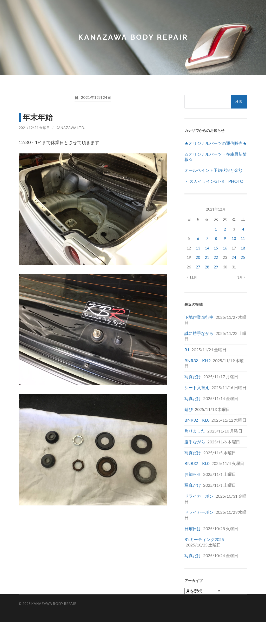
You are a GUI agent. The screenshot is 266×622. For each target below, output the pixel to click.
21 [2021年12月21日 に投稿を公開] (207, 257)
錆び (188, 409)
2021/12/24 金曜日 (34, 128)
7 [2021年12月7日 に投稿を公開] (207, 238)
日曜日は (192, 528)
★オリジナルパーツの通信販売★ (215, 143)
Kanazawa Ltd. (70, 128)
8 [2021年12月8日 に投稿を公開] (216, 238)
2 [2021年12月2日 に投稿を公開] (225, 229)
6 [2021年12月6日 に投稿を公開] (198, 238)
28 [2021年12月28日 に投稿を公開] (207, 267)
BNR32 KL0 (196, 419)
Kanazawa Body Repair (133, 37)
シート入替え (196, 387)
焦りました (194, 430)
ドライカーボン (199, 495)
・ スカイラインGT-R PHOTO (213, 181)
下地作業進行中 (199, 317)
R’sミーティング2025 (204, 539)
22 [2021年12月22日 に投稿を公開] (216, 257)
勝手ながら (194, 441)
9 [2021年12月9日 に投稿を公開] (225, 238)
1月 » (241, 277)
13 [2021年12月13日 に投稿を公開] (198, 248)
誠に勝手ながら (199, 333)
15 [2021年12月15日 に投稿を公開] (216, 248)
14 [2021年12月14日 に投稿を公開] (207, 248)
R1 (186, 349)
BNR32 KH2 (197, 360)
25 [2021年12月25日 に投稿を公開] (243, 257)
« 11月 (192, 277)
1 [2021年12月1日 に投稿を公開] (216, 229)
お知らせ (192, 474)
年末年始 (38, 117)
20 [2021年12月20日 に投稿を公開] (198, 257)
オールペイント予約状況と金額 (213, 170)
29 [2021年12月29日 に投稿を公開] (216, 267)
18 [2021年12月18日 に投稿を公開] (243, 248)
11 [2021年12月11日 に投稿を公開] (243, 238)
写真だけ (192, 376)
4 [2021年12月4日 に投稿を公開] (243, 229)
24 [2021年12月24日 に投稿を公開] (234, 257)
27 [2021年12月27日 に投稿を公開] (198, 267)
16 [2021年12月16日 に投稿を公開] (225, 248)
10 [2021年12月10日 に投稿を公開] (234, 238)
